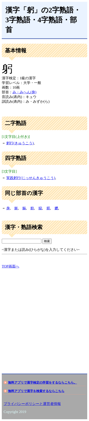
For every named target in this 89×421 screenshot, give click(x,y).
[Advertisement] (44, 317)
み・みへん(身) (24, 92)
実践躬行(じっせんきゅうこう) (30, 178)
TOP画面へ (10, 266)
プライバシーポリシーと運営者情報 (32, 404)
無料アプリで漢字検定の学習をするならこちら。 (42, 382)
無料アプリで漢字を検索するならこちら (36, 391)
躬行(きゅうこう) (20, 143)
